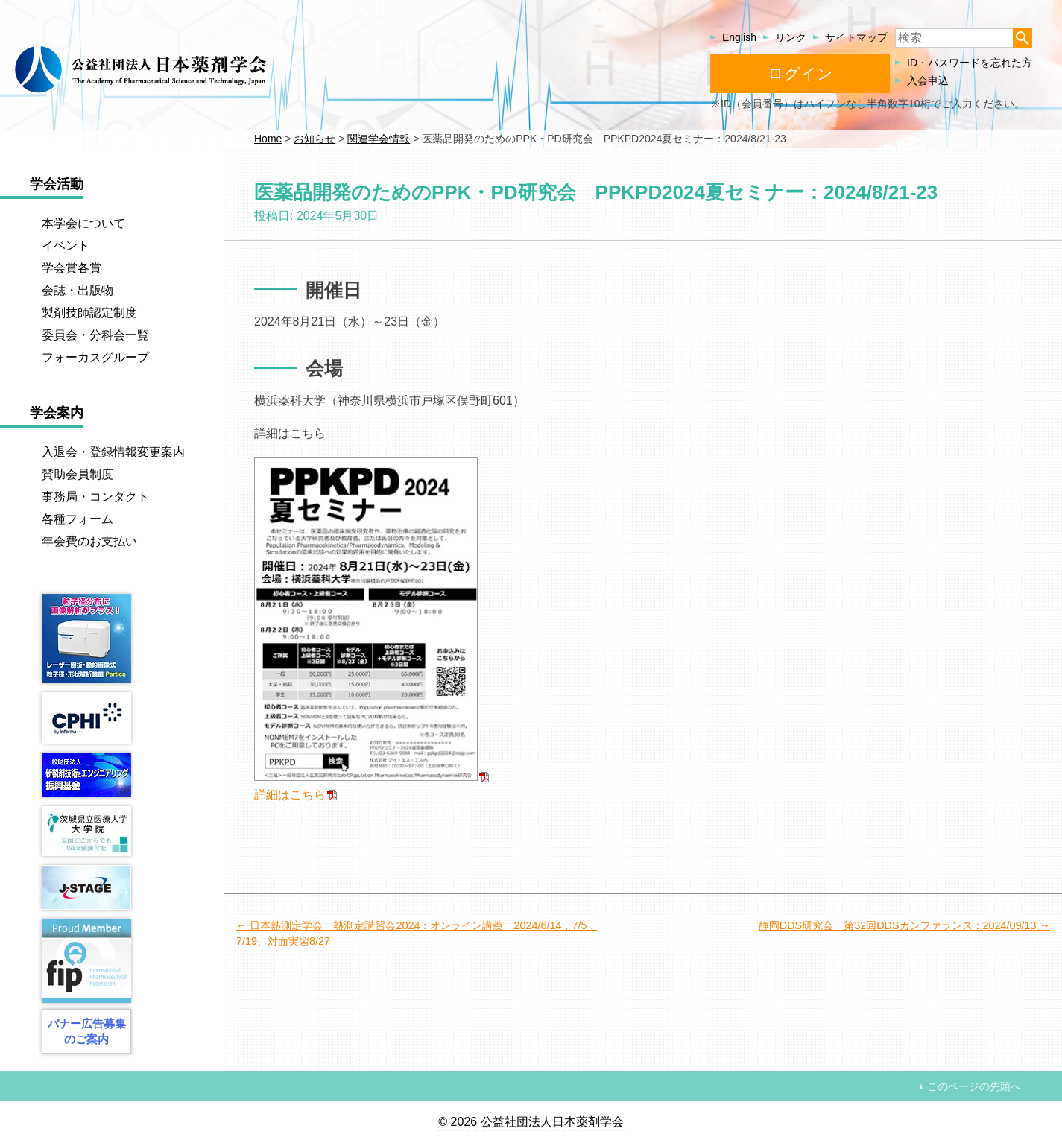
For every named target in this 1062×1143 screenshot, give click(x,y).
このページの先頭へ (974, 1086)
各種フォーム (77, 519)
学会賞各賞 (71, 268)
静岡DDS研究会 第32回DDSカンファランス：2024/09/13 (898, 925)
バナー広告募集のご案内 (87, 1031)
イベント (65, 245)
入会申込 (928, 80)
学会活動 (56, 184)
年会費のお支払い (89, 541)
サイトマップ (856, 37)
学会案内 (56, 412)
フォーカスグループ (95, 357)
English (739, 37)
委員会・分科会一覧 (95, 335)
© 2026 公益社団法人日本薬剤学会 (530, 1121)
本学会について (83, 223)
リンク (790, 37)
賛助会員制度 (77, 474)
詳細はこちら (290, 794)
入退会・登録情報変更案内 (113, 452)
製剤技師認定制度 (89, 312)
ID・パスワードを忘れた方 (969, 63)
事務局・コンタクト (95, 496)
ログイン (800, 73)
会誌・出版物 (77, 290)
